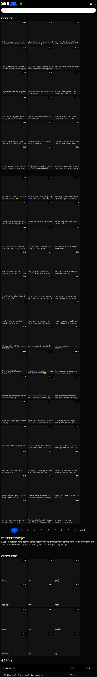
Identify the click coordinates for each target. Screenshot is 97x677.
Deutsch (80, 650)
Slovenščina (58, 654)
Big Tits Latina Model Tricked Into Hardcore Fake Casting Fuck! (28, 572)
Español (11, 657)
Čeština (23, 650)
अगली (82, 398)
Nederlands (69, 654)
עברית (57, 650)
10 (75, 398)
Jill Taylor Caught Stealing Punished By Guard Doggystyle (26, 566)
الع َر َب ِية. (39, 650)
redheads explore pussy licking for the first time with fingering (27, 537)
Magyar (31, 650)
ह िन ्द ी (20, 654)
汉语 (12, 654)
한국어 (72, 657)
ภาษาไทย (64, 657)
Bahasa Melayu (80, 654)
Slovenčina (48, 654)
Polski (64, 650)
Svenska (34, 657)
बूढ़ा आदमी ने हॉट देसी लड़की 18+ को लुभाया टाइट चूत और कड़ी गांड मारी (28, 559)
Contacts (48, 674)
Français (5, 654)
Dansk (7, 650)
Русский (88, 650)
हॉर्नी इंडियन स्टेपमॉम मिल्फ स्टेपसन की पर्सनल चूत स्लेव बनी (23, 513)
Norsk (57, 657)
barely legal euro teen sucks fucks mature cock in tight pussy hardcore (31, 543)
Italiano (28, 654)
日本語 (79, 657)
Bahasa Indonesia (22, 657)
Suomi (87, 657)
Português (49, 650)
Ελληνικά (15, 650)
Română (72, 650)
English (91, 654)
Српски (49, 657)
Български (37, 654)
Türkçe (42, 657)
